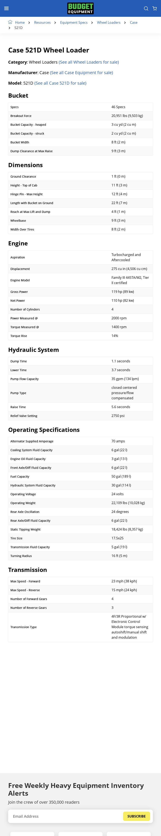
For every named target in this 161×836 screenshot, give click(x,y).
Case (134, 22)
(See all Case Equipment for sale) (81, 72)
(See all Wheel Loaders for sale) (89, 62)
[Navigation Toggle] (7, 8)
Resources (43, 22)
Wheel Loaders (109, 22)
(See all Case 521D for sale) (60, 83)
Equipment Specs (74, 22)
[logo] (80, 8)
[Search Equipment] (146, 8)
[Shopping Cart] (154, 8)
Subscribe (136, 816)
